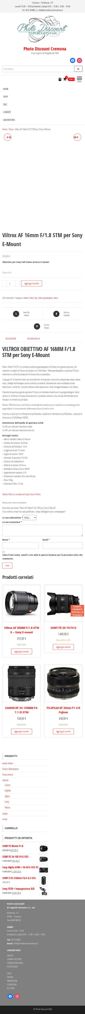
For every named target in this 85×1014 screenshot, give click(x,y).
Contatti (7, 112)
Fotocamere (7, 774)
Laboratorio (9, 120)
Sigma (7, 796)
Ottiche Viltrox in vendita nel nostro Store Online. (21, 494)
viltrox (56, 297)
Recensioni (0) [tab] (33, 338)
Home (5, 89)
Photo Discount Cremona (45, 49)
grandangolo (48, 297)
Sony (7, 801)
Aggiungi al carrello (31, 283)
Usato (4, 819)
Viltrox (32, 297)
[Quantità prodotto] (10, 284)
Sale (5, 104)
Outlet (5, 813)
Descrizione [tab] (10, 338)
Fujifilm (8, 790)
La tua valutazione (12, 517)
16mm (40, 297)
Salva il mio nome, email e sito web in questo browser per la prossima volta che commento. (42, 556)
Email (46, 539)
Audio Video (7, 763)
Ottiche (26, 297)
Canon (7, 785)
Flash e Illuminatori (10, 769)
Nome (6, 539)
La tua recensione (12, 522)
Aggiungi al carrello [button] (21, 651)
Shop (5, 96)
